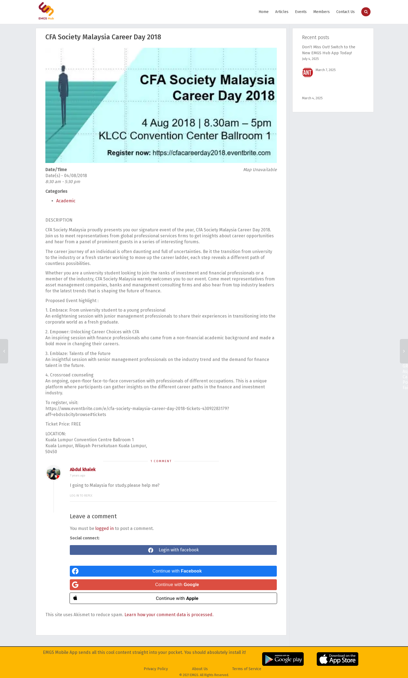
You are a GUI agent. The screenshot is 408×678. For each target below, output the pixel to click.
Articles (281, 11)
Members (321, 11)
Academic (66, 200)
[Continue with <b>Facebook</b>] (173, 571)
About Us (200, 669)
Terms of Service (246, 669)
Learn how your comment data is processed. (169, 614)
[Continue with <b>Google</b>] (173, 584)
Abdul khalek (82, 469)
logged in (104, 528)
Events (301, 11)
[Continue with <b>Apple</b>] (173, 598)
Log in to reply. (81, 495)
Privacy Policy (156, 669)
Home (264, 11)
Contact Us (345, 11)
